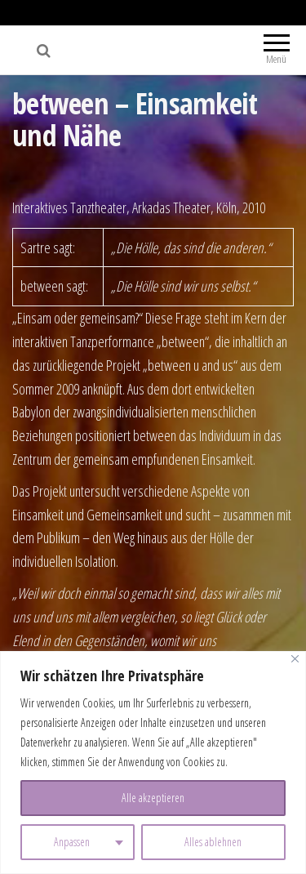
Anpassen (72, 841)
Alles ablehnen (213, 841)
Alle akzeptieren (153, 797)
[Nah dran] (295, 658)
